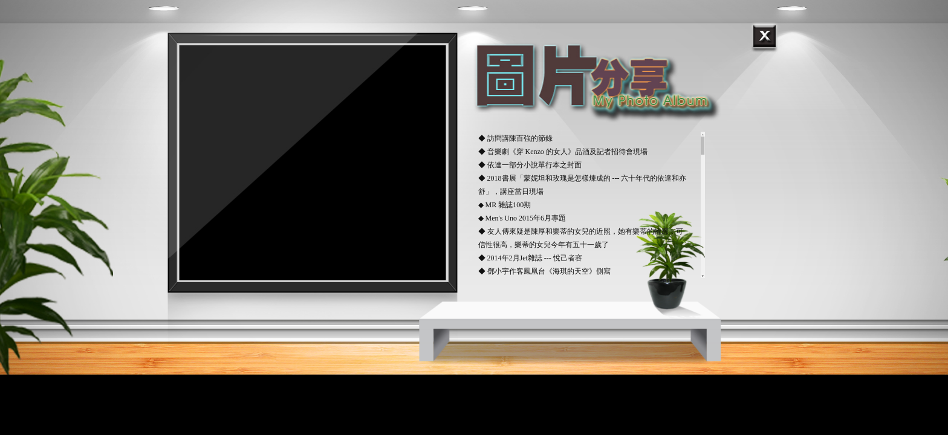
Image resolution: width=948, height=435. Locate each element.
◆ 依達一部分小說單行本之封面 (530, 165)
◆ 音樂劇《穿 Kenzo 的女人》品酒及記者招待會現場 (563, 151)
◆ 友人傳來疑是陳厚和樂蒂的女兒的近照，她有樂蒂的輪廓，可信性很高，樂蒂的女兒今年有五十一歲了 (580, 238)
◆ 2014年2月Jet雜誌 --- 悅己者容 (530, 258)
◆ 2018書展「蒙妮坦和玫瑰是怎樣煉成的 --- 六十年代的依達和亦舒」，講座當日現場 (582, 185)
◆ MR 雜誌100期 (504, 205)
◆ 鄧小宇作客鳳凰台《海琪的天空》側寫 (544, 271)
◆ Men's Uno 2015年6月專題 (522, 218)
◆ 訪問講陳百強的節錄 (515, 138)
